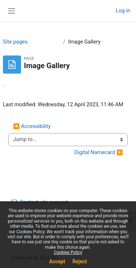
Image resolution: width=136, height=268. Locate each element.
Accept (57, 261)
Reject (80, 261)
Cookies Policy (68, 252)
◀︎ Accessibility (32, 126)
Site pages (15, 41)
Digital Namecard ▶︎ (98, 152)
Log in (123, 10)
